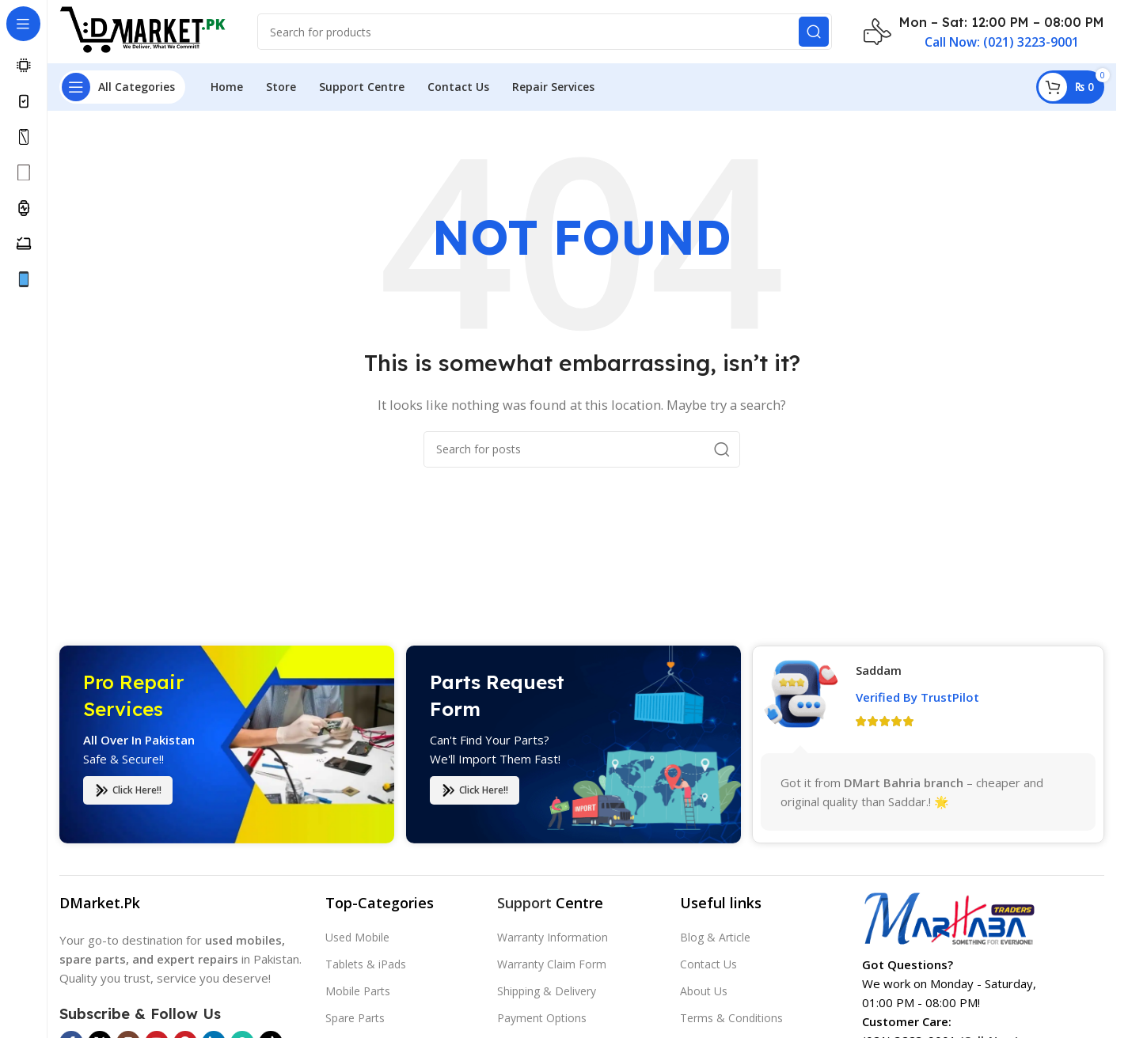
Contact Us (708, 964)
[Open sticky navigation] (122, 87)
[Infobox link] (984, 31)
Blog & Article (715, 937)
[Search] (544, 31)
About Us (703, 990)
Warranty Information (552, 937)
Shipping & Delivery (546, 990)
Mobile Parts (357, 990)
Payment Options (542, 1017)
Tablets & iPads (365, 964)
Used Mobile (357, 937)
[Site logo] (142, 30)
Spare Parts (355, 1017)
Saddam (879, 680)
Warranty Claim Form (551, 964)
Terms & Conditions (731, 1017)
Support (524, 902)
